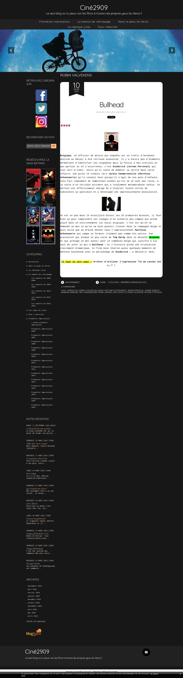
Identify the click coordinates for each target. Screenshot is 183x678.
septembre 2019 (35, 590)
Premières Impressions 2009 (42, 351)
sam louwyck (131, 292)
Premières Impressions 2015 (42, 390)
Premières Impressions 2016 (42, 397)
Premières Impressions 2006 (42, 332)
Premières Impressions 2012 (42, 371)
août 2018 (32, 614)
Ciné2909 (94, 7)
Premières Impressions (54, 21)
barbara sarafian (79, 292)
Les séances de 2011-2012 (41, 293)
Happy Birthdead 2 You (37, 537)
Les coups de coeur (38, 312)
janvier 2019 (34, 600)
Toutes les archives (35, 626)
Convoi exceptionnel (36, 522)
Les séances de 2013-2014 (41, 299)
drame (83, 290)
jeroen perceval (138, 290)
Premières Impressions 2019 (42, 410)
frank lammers (115, 292)
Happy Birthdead (34, 552)
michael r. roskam (70, 294)
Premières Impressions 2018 (42, 403)
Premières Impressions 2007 (42, 338)
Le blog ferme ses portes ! (39, 432)
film (77, 290)
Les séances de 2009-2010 (41, 286)
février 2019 (34, 597)
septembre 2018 (35, 610)
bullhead (100, 290)
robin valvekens (147, 292)
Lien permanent (70, 282)
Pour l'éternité (107, 26)
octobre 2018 (34, 607)
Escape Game (33, 567)
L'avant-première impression (39, 325)
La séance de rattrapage (94, 21)
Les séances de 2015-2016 (41, 306)
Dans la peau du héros (133, 21)
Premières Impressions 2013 (42, 377)
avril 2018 (33, 620)
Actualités (34, 262)
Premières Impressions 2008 (42, 345)
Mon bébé (31, 477)
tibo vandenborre (98, 292)
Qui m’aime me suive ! (37, 492)
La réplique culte (79, 26)
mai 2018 (32, 617)
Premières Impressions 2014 (42, 384)
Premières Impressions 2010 (42, 358)
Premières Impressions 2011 (42, 364)
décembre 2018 (34, 603)
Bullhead (111, 104)
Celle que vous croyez (37, 447)
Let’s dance (32, 507)
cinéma (70, 290)
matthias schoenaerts (117, 290)
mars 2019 (32, 593)
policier (91, 290)
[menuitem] (54, 21)
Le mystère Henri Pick (37, 462)
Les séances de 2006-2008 (41, 280)
